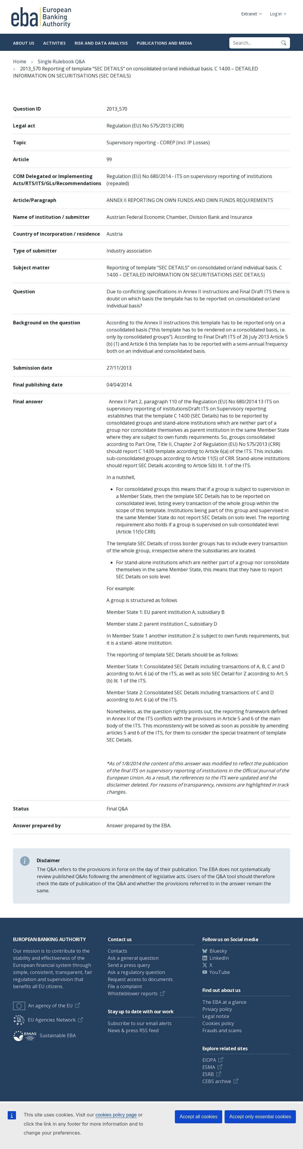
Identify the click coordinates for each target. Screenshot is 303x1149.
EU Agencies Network (44, 1020)
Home (19, 61)
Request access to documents (140, 979)
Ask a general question (133, 958)
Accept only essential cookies (260, 1116)
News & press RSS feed (133, 1030)
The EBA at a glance (224, 1002)
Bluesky (218, 951)
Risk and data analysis (101, 43)
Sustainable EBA (44, 1035)
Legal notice (215, 1016)
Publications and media (164, 43)
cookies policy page (116, 1114)
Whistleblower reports (133, 993)
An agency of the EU (43, 1005)
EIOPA (209, 1060)
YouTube (219, 972)
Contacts (117, 951)
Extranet (249, 14)
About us (23, 43)
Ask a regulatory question (136, 972)
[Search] (284, 42)
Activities (54, 43)
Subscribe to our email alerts (140, 1023)
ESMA (208, 1067)
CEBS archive (216, 1081)
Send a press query (129, 965)
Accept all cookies (198, 1116)
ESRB (208, 1074)
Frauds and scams (222, 1030)
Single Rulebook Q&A (61, 61)
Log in (276, 14)
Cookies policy (218, 1023)
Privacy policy (217, 1009)
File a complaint (125, 986)
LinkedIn (219, 958)
